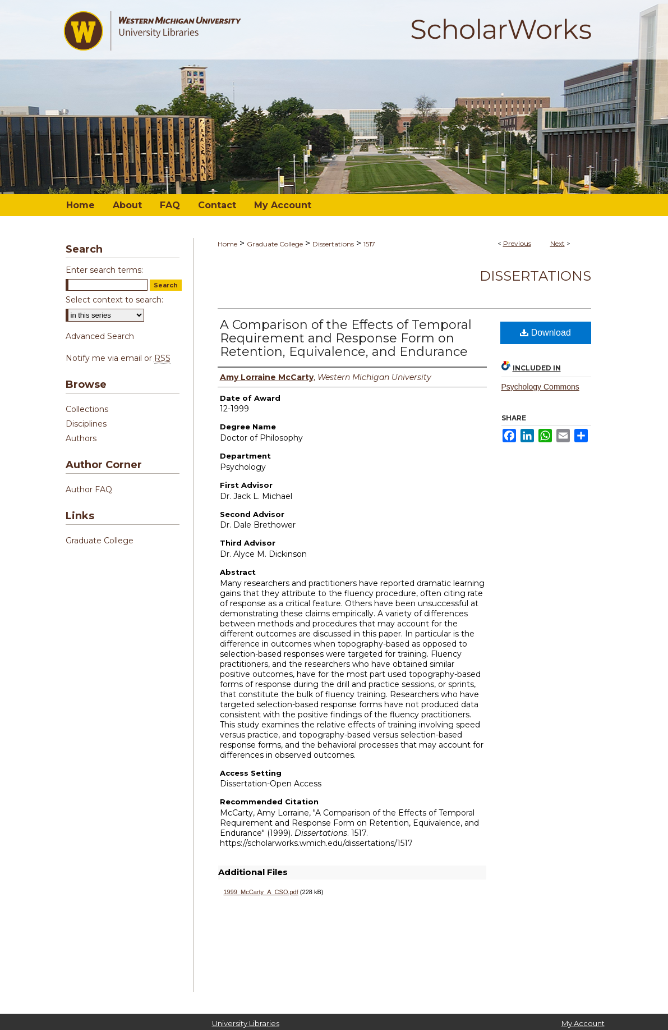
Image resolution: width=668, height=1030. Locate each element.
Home (227, 244)
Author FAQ (89, 489)
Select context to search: (114, 300)
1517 (369, 244)
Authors (81, 438)
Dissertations (333, 244)
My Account (583, 1023)
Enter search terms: (104, 270)
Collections (87, 409)
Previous (517, 243)
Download (545, 332)
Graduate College (275, 244)
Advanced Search (100, 336)
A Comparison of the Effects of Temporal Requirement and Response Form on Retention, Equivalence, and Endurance (346, 338)
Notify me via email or (118, 358)
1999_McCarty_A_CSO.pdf (261, 892)
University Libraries (245, 1023)
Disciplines (86, 424)
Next (557, 243)
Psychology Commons (540, 386)
